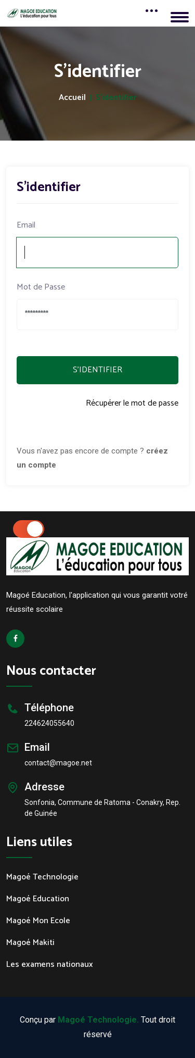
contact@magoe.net (58, 763)
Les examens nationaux (49, 965)
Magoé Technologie (42, 877)
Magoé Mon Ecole (38, 921)
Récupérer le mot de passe (132, 403)
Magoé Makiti (30, 943)
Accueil (72, 98)
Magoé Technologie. (98, 1020)
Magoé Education (37, 899)
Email (26, 225)
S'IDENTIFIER (97, 370)
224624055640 (49, 723)
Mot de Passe (41, 287)
